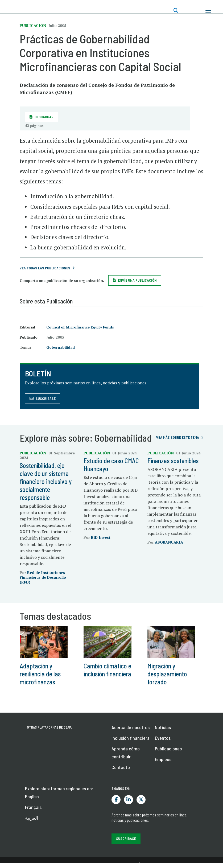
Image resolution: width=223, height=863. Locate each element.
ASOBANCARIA (169, 542)
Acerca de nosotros (130, 727)
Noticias (163, 727)
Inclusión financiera (130, 738)
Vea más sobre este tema (177, 437)
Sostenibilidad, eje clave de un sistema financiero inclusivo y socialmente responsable (46, 481)
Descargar (44, 116)
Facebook (116, 799)
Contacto (120, 767)
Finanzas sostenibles (173, 461)
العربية (31, 818)
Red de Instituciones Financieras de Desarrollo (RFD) (43, 577)
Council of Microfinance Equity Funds (80, 327)
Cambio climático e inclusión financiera (107, 670)
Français (33, 807)
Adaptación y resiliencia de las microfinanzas (40, 674)
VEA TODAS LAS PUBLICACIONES (45, 268)
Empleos (163, 759)
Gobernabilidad (60, 347)
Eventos (163, 738)
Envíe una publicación (137, 280)
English (32, 796)
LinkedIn (128, 799)
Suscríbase (46, 398)
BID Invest (100, 537)
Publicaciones (168, 748)
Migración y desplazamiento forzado (167, 674)
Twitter (141, 799)
